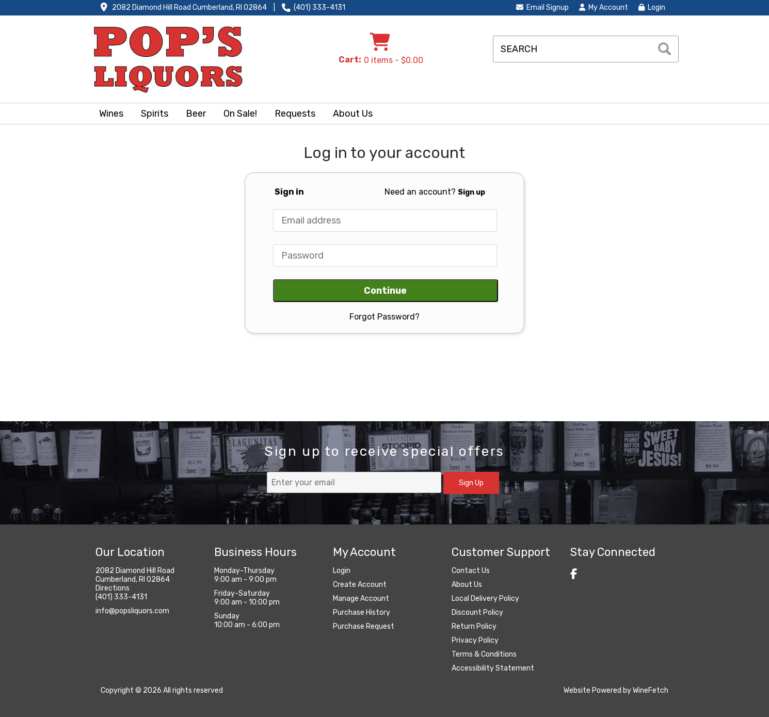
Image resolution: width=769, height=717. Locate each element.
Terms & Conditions (484, 654)
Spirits (151, 114)
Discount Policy (477, 612)
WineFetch (650, 690)
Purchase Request (363, 626)
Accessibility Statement (493, 668)
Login (651, 7)
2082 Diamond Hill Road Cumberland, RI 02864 (189, 7)
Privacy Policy (475, 640)
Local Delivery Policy (485, 598)
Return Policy (474, 626)
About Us (349, 114)
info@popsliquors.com (132, 611)
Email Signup (542, 7)
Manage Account (361, 598)
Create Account (360, 584)
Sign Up (471, 483)
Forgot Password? (384, 317)
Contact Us (471, 570)
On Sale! (240, 113)
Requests (295, 113)
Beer (192, 114)
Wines (107, 114)
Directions (112, 588)
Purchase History (361, 612)
